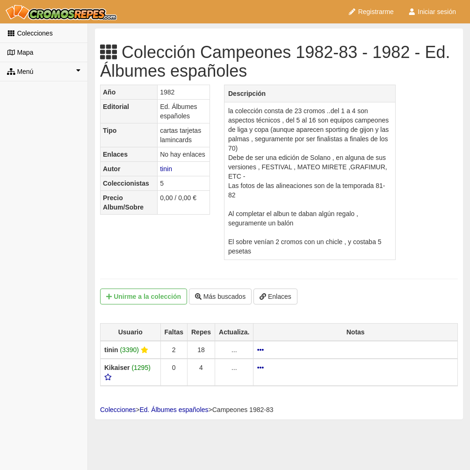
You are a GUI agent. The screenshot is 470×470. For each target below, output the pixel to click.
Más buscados (220, 296)
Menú (43, 71)
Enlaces (275, 296)
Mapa (20, 52)
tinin (166, 169)
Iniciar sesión (432, 11)
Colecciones (30, 33)
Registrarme (371, 11)
